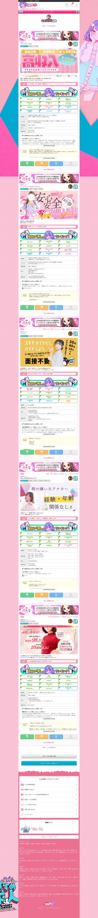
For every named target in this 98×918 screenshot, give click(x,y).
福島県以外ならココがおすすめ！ (30, 871)
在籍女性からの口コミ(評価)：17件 (33, 708)
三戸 (58, 885)
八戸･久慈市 (52, 885)
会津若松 (32, 869)
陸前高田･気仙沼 (32, 879)
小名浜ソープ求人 (47, 871)
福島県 (38, 843)
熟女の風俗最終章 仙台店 (28, 478)
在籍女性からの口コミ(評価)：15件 (33, 568)
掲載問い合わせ (27, 789)
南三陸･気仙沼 (30, 852)
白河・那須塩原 (52, 869)
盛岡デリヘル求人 (24, 877)
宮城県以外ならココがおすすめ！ (68, 852)
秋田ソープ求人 (42, 896)
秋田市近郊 (33, 894)
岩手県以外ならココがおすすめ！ (48, 879)
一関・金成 (60, 877)
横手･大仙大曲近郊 (55, 894)
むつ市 (21, 885)
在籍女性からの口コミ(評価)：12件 (33, 424)
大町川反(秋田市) (43, 894)
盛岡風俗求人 (44, 877)
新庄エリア (46, 860)
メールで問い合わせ (29, 804)
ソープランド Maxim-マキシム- (30, 186)
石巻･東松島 (39, 852)
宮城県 (27, 843)
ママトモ (23, 333)
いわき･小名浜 (62, 869)
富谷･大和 (66, 850)
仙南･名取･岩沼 (46, 850)
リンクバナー (27, 814)
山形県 (33, 843)
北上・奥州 (52, 877)
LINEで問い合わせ (28, 809)
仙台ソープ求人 (25, 854)
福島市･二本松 (23, 869)
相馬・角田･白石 (73, 869)
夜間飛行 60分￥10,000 (27, 621)
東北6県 (21, 843)
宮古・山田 (72, 877)
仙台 (20, 850)
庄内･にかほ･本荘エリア (34, 860)
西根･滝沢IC (35, 877)
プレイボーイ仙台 (26, 44)
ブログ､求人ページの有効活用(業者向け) (35, 794)
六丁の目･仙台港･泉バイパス (32, 850)
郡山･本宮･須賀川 (41, 869)
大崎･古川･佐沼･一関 (50, 852)
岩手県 (43, 843)
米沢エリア (54, 860)
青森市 (27, 885)
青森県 (48, 843)
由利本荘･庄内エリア (68, 894)
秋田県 (53, 843)
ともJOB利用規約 (28, 784)
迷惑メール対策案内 (29, 799)
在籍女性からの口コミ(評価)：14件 (33, 135)
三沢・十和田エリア (41, 885)
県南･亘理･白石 (57, 850)
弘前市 (32, 885)
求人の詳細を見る (49, 169)
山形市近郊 (22, 860)
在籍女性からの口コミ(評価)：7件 (33, 281)
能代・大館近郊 (24, 894)
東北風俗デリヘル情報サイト (49, 829)
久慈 (66, 877)
